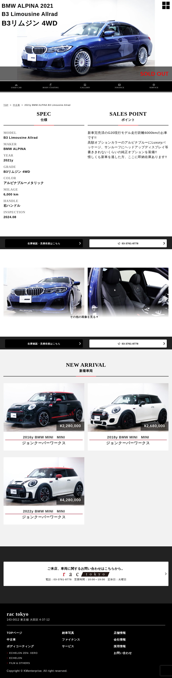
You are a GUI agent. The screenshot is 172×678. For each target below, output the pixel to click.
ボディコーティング (20, 646)
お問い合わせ (123, 653)
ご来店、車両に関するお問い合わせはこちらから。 (86, 574)
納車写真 (68, 633)
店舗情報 (120, 633)
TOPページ (14, 633)
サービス (68, 646)
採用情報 (120, 646)
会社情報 (120, 639)
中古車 (16, 105)
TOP (5, 105)
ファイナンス (71, 639)
